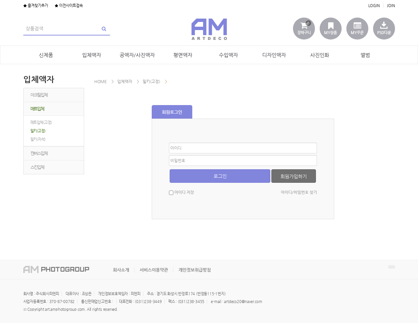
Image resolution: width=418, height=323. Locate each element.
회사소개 (121, 269)
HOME (100, 81)
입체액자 (91, 55)
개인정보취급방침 (194, 269)
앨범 (365, 55)
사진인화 (319, 55)
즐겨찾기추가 (35, 5)
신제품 (46, 55)
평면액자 (182, 55)
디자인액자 (274, 55)
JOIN (391, 5)
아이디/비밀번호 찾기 (299, 192)
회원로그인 (172, 112)
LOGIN (374, 5)
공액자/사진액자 (137, 55)
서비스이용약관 (154, 269)
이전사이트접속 (69, 5)
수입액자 (228, 55)
